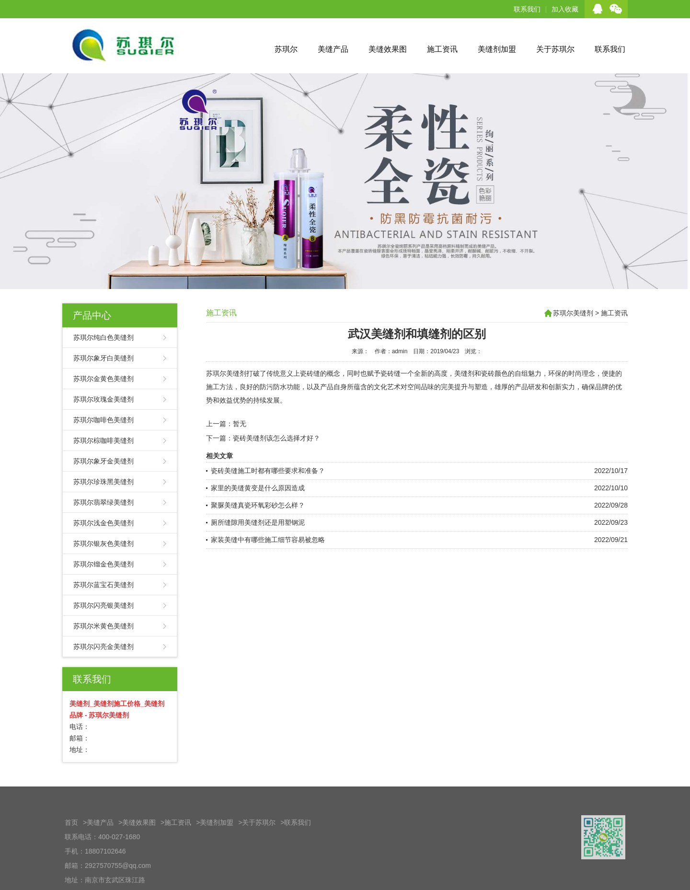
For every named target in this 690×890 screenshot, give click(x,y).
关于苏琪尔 (555, 49)
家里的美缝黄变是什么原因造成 (258, 488)
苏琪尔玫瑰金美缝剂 (103, 399)
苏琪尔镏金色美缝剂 (103, 564)
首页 (71, 844)
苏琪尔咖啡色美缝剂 (103, 420)
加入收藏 (565, 9)
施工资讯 (442, 49)
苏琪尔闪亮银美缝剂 (103, 605)
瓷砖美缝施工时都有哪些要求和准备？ (268, 470)
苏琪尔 (286, 49)
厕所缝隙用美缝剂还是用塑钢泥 (258, 522)
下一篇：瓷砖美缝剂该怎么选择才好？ (263, 438)
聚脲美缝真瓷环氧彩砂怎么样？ (258, 505)
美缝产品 (333, 49)
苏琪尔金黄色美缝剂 (103, 378)
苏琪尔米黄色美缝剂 (103, 626)
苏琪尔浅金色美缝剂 (103, 523)
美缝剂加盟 (497, 49)
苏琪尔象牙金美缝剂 (103, 461)
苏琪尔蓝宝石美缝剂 (103, 585)
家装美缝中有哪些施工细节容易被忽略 (268, 539)
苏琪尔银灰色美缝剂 (103, 543)
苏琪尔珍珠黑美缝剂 (103, 481)
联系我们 (527, 9)
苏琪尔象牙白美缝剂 (103, 358)
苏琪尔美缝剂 (573, 313)
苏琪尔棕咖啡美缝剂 (103, 440)
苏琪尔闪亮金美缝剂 (103, 646)
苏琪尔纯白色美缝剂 (103, 337)
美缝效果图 (387, 49)
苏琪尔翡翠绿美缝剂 (103, 502)
